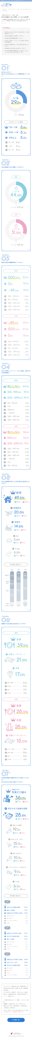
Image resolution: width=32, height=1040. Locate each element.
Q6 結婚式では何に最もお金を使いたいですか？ (15, 48)
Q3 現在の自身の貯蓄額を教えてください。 (14, 38)
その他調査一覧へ (16, 1019)
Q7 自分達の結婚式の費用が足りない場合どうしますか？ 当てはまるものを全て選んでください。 (16, 51)
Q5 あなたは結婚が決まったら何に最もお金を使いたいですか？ (17, 45)
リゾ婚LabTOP (3, 9)
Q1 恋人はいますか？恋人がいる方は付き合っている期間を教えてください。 (17, 33)
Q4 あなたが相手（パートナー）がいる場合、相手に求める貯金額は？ (17, 41)
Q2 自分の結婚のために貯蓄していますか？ (14, 35)
